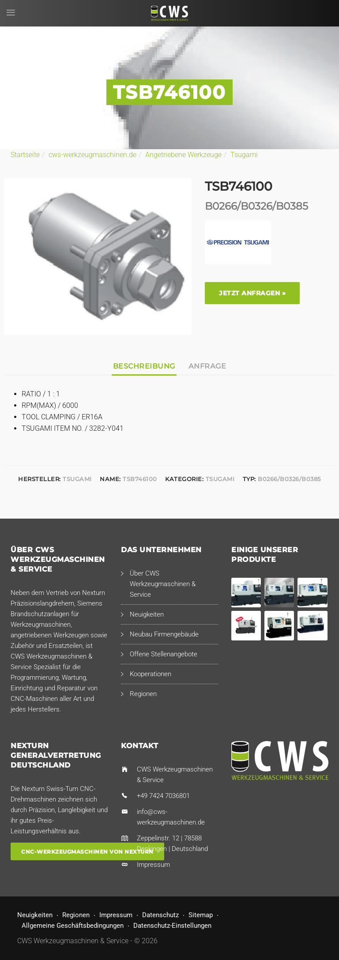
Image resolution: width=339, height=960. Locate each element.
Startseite (25, 155)
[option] (98, 256)
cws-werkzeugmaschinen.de (92, 155)
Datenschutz (160, 915)
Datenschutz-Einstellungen (172, 926)
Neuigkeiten (147, 614)
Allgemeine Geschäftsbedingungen (73, 926)
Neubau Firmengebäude (164, 634)
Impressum (153, 865)
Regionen (143, 694)
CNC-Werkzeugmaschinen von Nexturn (87, 851)
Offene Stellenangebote (163, 654)
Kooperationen (150, 674)
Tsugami (244, 155)
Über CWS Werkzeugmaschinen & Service (163, 584)
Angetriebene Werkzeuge (183, 155)
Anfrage (207, 366)
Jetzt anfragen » (252, 293)
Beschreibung (144, 366)
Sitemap (200, 915)
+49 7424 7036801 (163, 796)
